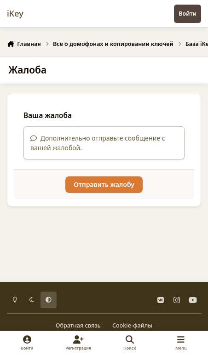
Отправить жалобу (104, 184)
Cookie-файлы (132, 325)
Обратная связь (78, 325)
